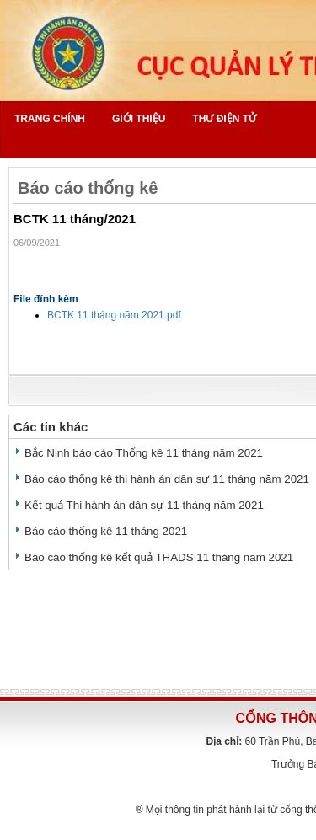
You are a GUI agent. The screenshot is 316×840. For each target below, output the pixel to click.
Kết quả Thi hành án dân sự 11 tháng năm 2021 (144, 505)
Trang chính (49, 119)
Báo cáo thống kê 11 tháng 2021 (105, 531)
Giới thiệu (138, 119)
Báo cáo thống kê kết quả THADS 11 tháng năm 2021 (158, 557)
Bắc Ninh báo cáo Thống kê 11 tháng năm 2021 (143, 453)
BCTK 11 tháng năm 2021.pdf (114, 315)
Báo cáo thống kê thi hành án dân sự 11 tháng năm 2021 (166, 479)
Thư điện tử (224, 119)
